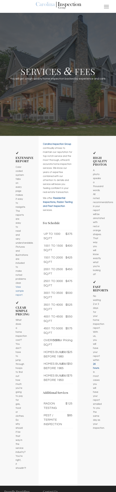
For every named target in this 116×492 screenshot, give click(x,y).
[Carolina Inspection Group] (58, 6)
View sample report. (20, 291)
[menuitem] (105, 6)
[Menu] (105, 6)
